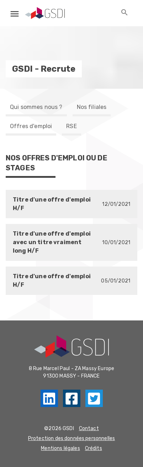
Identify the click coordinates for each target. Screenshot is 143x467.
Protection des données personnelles (71, 438)
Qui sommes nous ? (36, 107)
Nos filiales (92, 107)
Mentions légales (60, 448)
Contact (89, 428)
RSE (71, 126)
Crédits (93, 448)
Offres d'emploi (31, 126)
